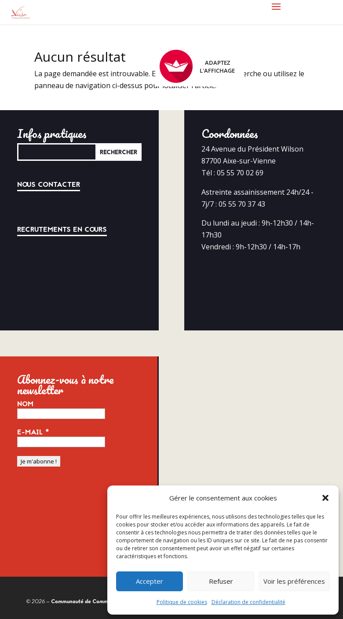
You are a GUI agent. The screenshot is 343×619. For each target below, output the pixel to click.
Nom (25, 404)
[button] (325, 497)
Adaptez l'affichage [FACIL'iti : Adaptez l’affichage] (197, 66)
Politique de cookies (182, 602)
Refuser (221, 581)
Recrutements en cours (62, 229)
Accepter (149, 581)
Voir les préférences (294, 581)
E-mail (33, 432)
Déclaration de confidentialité (248, 602)
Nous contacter (48, 184)
